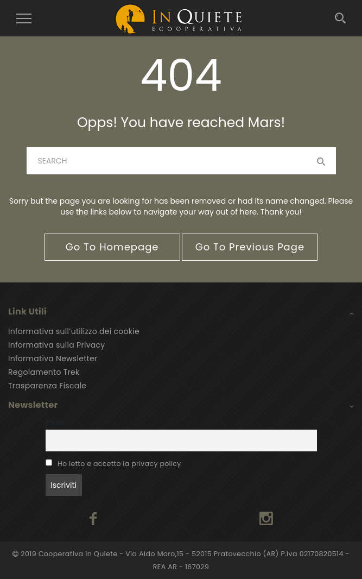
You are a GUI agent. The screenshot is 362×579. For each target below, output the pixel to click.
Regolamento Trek (44, 372)
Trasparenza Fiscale (47, 385)
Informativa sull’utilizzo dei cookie (73, 331)
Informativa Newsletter (52, 358)
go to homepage (112, 247)
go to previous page (249, 247)
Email (55, 422)
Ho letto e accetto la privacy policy (119, 463)
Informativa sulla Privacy (56, 344)
